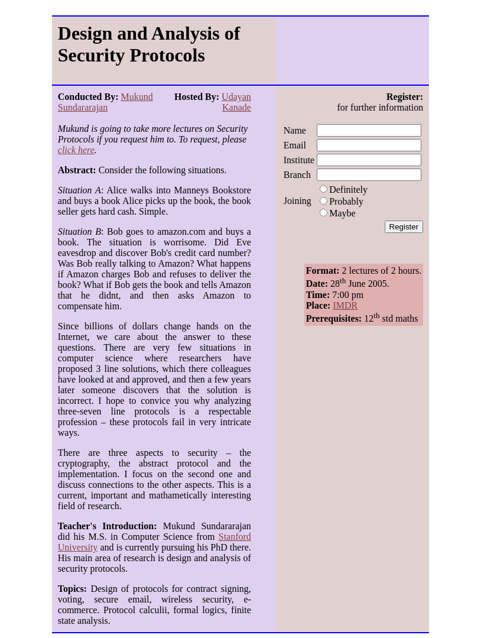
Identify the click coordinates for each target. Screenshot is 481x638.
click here (76, 150)
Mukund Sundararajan (105, 102)
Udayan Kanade (236, 102)
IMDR (345, 305)
